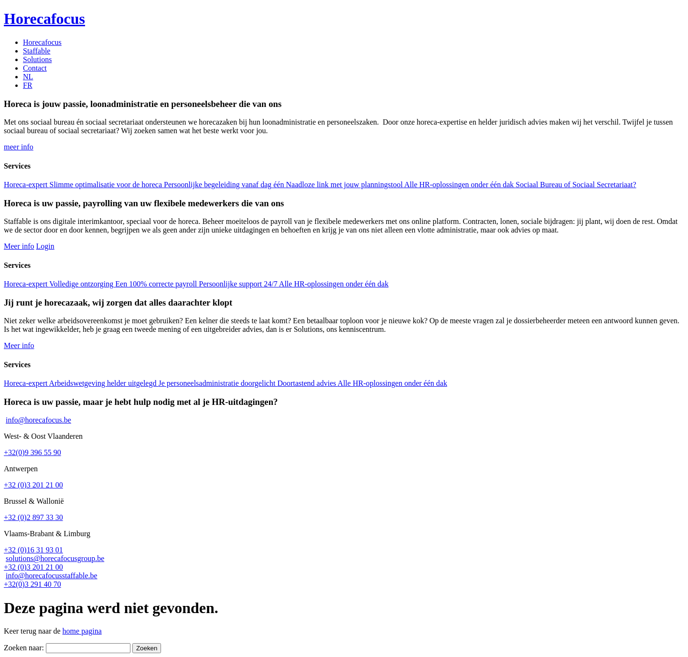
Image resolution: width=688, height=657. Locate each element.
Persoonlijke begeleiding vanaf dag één (225, 184)
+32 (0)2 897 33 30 (33, 517)
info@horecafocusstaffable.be (51, 576)
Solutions (37, 59)
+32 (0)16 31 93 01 (33, 550)
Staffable (36, 51)
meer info (18, 147)
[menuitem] (28, 77)
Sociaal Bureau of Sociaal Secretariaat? (576, 184)
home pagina (82, 631)
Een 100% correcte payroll (157, 284)
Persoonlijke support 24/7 (239, 284)
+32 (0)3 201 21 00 (33, 485)
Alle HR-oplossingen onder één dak (460, 184)
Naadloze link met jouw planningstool (345, 184)
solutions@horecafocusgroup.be (55, 558)
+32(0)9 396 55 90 (32, 452)
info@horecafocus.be (38, 420)
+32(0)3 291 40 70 (32, 584)
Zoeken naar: (24, 648)
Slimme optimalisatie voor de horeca (107, 184)
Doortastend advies (307, 383)
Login (45, 246)
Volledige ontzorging (82, 284)
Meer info (19, 246)
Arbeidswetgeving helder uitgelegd (104, 383)
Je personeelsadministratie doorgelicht (217, 383)
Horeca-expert (27, 184)
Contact (35, 68)
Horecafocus (42, 42)
